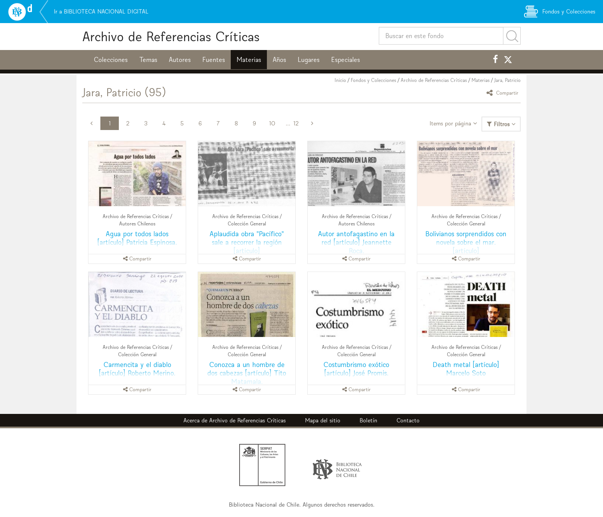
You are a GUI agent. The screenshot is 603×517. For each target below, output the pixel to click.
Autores (180, 59)
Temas (148, 59)
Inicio (340, 80)
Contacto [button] (408, 420)
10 (272, 123)
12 (296, 123)
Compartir (503, 92)
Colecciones (111, 59)
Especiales (345, 59)
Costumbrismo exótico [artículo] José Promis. (356, 368)
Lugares (309, 59)
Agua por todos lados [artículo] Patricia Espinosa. (137, 238)
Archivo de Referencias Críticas (171, 36)
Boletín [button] (368, 420)
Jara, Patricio (507, 80)
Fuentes (213, 59)
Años (279, 59)
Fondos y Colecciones (373, 80)
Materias (249, 59)
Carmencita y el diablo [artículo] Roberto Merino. (137, 368)
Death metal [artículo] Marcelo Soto (466, 368)
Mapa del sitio (322, 420)
